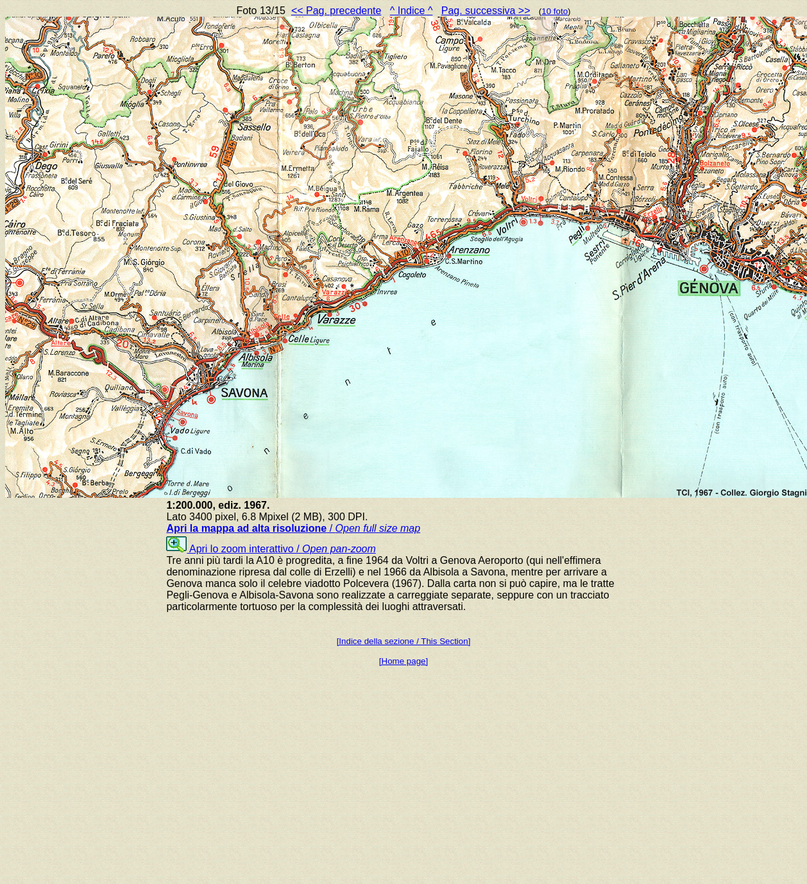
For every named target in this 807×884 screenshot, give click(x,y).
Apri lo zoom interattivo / (270, 548)
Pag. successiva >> (486, 10)
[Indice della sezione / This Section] (404, 641)
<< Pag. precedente (336, 10)
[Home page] (403, 661)
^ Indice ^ (411, 10)
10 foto (554, 11)
